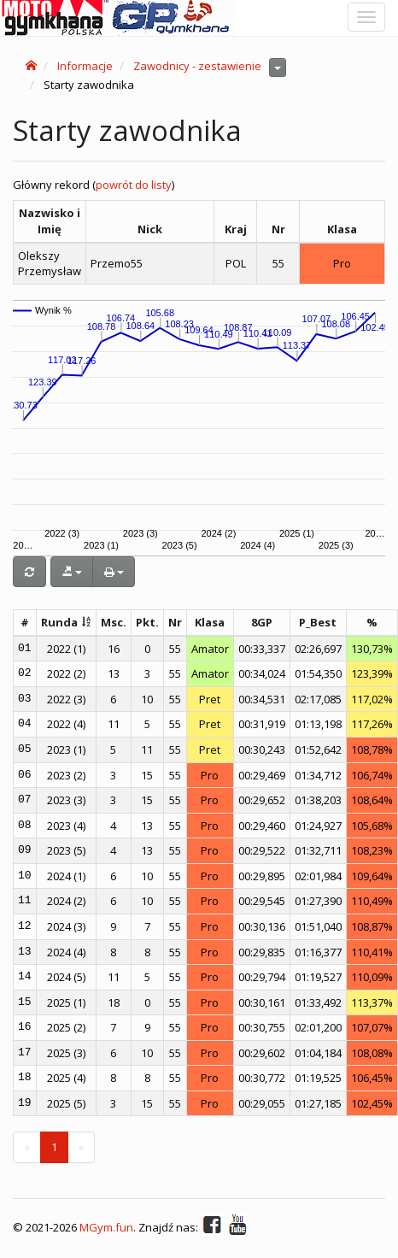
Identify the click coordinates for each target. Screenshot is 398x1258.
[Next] (81, 1147)
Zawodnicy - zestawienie (197, 65)
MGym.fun (106, 1227)
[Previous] (27, 1147)
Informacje (85, 65)
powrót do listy (134, 184)
